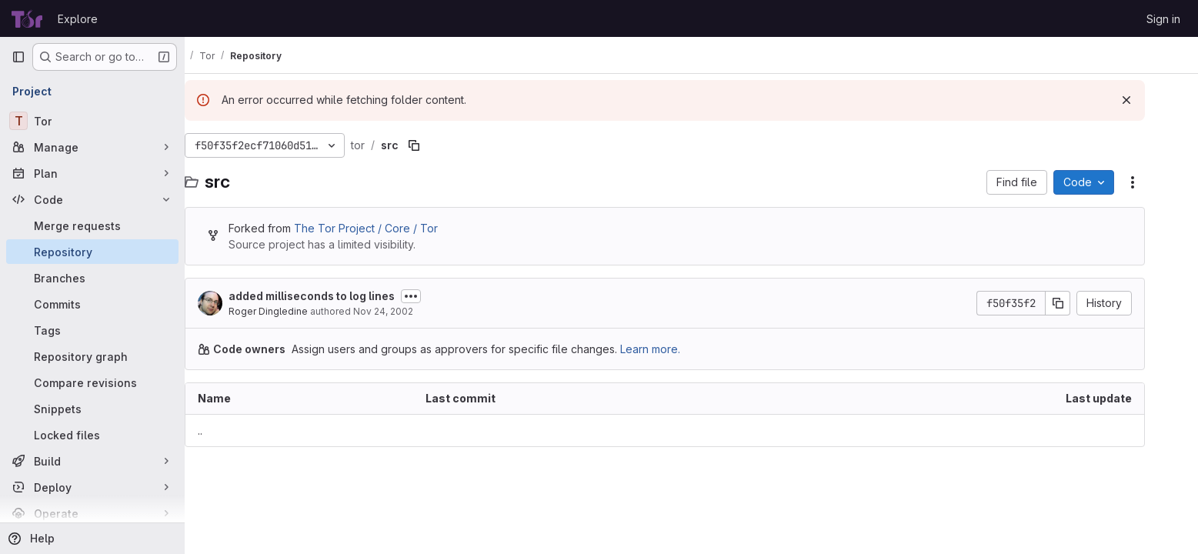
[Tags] (92, 330)
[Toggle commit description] (438, 296)
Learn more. (677, 348)
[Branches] (92, 277)
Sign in (1163, 18)
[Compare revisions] (92, 382)
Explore (78, 18)
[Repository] (92, 251)
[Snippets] (92, 408)
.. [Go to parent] (227, 430)
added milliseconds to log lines (338, 295)
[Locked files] (92, 434)
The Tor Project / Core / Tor (393, 228)
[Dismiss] (1153, 100)
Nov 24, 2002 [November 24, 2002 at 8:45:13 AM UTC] (410, 311)
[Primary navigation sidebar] (18, 57)
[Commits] (92, 304)
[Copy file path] (441, 145)
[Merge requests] (92, 225)
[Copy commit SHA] (1085, 303)
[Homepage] (26, 18)
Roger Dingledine (295, 311)
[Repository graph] (92, 356)
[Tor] (92, 120)
